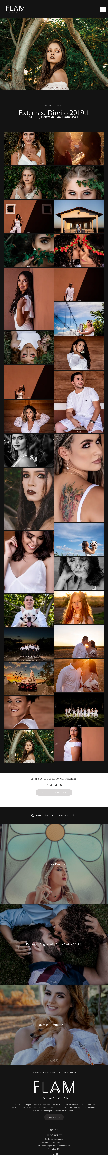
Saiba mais (54, 1122)
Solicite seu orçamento (54, 792)
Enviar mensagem (55, 1143)
